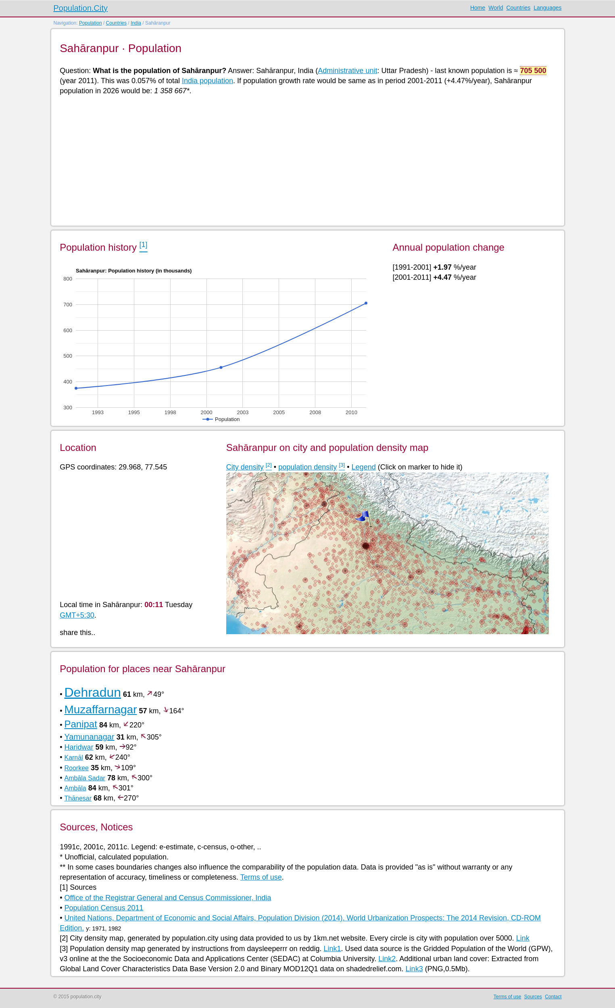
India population (207, 81)
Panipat (80, 724)
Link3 (414, 969)
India (136, 23)
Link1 (332, 949)
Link (523, 938)
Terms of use (261, 877)
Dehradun (92, 692)
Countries (518, 7)
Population (90, 23)
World (495, 7)
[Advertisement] (302, 159)
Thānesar (78, 798)
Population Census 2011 (103, 908)
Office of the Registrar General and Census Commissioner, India (167, 898)
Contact (553, 997)
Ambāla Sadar (84, 778)
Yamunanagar (89, 736)
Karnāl (73, 757)
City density (245, 467)
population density (307, 467)
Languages (547, 7)
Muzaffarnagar (100, 709)
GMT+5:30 (77, 615)
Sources (533, 997)
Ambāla (75, 788)
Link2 (387, 959)
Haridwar (78, 747)
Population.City (81, 8)
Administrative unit (347, 71)
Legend (364, 467)
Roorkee (76, 768)
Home (477, 7)
